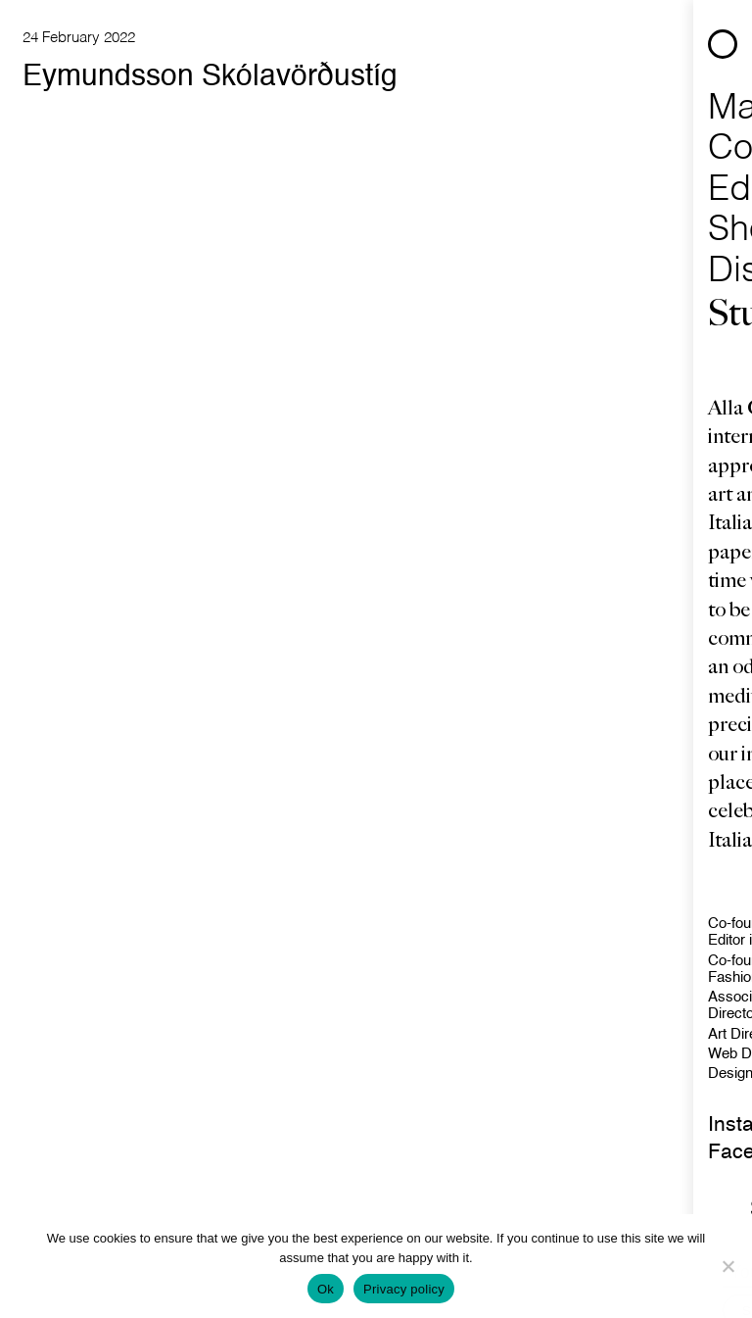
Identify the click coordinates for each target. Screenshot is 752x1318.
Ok (325, 1289)
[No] (727, 1266)
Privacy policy (404, 1289)
